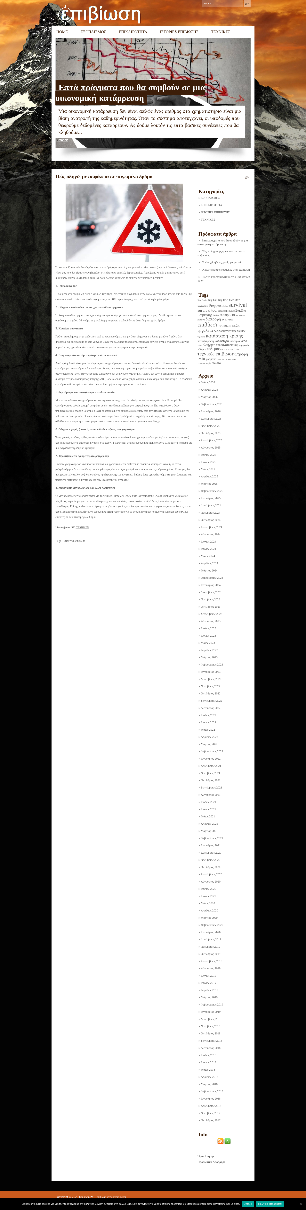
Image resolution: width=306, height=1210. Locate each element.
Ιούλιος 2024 (208, 541)
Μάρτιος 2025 (209, 483)
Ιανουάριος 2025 (211, 498)
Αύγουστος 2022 (211, 707)
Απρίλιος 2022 (209, 736)
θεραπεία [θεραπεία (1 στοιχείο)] (201, 337)
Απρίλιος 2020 (209, 910)
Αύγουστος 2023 (211, 621)
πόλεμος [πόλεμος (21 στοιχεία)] (213, 349)
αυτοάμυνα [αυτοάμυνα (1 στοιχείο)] (240, 315)
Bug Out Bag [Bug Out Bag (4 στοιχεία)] (215, 299)
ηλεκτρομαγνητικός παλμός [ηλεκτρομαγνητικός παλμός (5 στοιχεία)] (230, 330)
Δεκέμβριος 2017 (211, 1105)
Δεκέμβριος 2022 (211, 679)
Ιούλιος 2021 (208, 802)
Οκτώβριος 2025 (211, 433)
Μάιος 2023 (208, 642)
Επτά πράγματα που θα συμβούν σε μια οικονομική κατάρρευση (130, 92)
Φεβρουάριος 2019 (212, 1004)
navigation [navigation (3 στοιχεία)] (202, 305)
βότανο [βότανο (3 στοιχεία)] (201, 319)
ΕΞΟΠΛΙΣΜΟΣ (93, 32)
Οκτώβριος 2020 (211, 867)
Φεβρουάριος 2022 (212, 751)
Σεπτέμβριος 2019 (211, 961)
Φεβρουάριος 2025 (212, 490)
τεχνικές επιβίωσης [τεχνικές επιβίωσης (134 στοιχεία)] (217, 354)
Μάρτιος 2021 (209, 830)
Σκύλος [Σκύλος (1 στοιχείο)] (216, 315)
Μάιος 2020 (208, 903)
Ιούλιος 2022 (208, 715)
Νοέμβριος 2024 (210, 512)
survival (69, 541)
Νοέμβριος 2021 (210, 773)
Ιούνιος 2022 (208, 722)
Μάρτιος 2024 (209, 570)
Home (62, 32)
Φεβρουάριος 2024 (212, 577)
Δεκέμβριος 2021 (211, 765)
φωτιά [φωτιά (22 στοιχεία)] (216, 363)
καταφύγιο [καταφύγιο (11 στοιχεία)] (222, 341)
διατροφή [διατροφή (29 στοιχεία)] (213, 319)
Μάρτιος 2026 (209, 396)
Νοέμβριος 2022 (210, 686)
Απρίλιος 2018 (209, 1076)
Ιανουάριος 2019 (211, 1011)
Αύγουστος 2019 (211, 968)
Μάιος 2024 (208, 556)
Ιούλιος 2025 (208, 454)
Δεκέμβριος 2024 (211, 505)
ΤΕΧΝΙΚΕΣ (220, 32)
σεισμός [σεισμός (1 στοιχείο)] (223, 349)
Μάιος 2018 (208, 1069)
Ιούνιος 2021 (208, 809)
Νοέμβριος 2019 (210, 946)
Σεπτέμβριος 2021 (211, 787)
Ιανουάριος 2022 (211, 758)
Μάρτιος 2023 (209, 657)
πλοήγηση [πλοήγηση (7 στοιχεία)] (209, 344)
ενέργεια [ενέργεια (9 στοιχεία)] (227, 319)
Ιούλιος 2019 (208, 975)
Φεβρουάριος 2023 (212, 664)
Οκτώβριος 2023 (211, 606)
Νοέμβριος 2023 (210, 599)
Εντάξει (248, 1203)
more (63, 140)
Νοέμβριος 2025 (210, 425)
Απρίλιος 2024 (209, 563)
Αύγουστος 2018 (211, 1047)
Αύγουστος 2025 (211, 447)
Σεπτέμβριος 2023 (211, 613)
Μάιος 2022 (208, 729)
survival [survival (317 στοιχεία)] (238, 305)
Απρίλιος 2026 (209, 389)
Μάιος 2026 (208, 382)
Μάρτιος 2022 (209, 744)
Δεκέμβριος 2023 (211, 592)
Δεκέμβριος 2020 (211, 852)
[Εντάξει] (301, 1204)
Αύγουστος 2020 (211, 881)
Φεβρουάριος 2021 (212, 838)
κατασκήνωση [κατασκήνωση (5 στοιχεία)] (205, 341)
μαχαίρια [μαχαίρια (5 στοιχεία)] (235, 341)
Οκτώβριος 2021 (211, 780)
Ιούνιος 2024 (208, 548)
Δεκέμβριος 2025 (211, 418)
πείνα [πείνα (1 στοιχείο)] (199, 345)
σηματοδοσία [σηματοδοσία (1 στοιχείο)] (233, 349)
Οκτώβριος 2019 (211, 953)
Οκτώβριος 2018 (211, 1033)
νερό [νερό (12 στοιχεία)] (244, 341)
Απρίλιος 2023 (209, 650)
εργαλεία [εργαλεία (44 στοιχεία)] (205, 330)
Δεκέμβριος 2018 (211, 1019)
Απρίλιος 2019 (209, 990)
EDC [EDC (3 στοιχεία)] (225, 300)
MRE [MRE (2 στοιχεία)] (237, 300)
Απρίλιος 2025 (209, 476)
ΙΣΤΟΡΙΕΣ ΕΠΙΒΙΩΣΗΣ (179, 32)
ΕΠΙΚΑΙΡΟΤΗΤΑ (133, 32)
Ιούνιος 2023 (208, 635)
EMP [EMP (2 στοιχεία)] (231, 300)
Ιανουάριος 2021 (211, 845)
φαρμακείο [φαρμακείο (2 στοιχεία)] (222, 359)
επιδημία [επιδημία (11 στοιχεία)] (225, 325)
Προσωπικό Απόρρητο (211, 1161)
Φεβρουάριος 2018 (212, 1091)
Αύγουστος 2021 (211, 794)
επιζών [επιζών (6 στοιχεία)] (236, 325)
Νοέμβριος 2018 (210, 1026)
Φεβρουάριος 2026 (212, 404)
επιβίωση (80, 541)
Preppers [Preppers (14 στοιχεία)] (215, 306)
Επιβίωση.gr (86, 1197)
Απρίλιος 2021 (209, 823)
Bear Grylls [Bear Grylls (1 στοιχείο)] (202, 300)
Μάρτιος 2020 (209, 917)
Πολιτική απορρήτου (270, 1203)
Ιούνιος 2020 (208, 896)
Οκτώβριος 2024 (211, 519)
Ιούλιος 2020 (208, 888)
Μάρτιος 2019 (209, 997)
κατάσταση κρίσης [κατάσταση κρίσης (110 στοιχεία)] (224, 336)
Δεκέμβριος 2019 (211, 939)
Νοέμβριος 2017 (210, 1113)
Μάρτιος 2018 (209, 1084)
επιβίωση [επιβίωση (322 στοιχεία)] (208, 324)
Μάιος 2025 (208, 469)
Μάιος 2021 (208, 816)
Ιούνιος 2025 (208, 462)
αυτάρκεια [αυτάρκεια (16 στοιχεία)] (227, 315)
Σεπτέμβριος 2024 (211, 527)
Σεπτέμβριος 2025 (211, 440)
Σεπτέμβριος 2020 (211, 874)
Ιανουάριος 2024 (211, 585)
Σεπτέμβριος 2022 (211, 700)
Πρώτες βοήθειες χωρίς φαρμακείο (222, 262)
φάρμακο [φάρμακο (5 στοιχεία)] (211, 359)
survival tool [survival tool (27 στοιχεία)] (207, 310)
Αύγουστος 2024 (211, 534)
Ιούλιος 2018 (208, 1055)
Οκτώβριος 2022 (211, 693)
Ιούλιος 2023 (208, 628)
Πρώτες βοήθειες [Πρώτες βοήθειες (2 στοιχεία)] (226, 310)
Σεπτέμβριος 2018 (211, 1040)
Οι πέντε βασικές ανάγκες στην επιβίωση (226, 269)
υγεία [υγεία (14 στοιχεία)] (201, 359)
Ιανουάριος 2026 (211, 411)
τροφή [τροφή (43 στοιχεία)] (242, 354)
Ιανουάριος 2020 (211, 932)
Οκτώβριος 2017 (211, 1120)
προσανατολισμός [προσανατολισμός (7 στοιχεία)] (227, 344)
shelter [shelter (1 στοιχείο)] (225, 306)
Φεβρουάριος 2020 (212, 925)
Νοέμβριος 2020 (210, 859)
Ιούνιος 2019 (208, 982)
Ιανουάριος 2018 (211, 1098)
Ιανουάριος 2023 (211, 671)
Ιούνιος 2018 (208, 1062)
